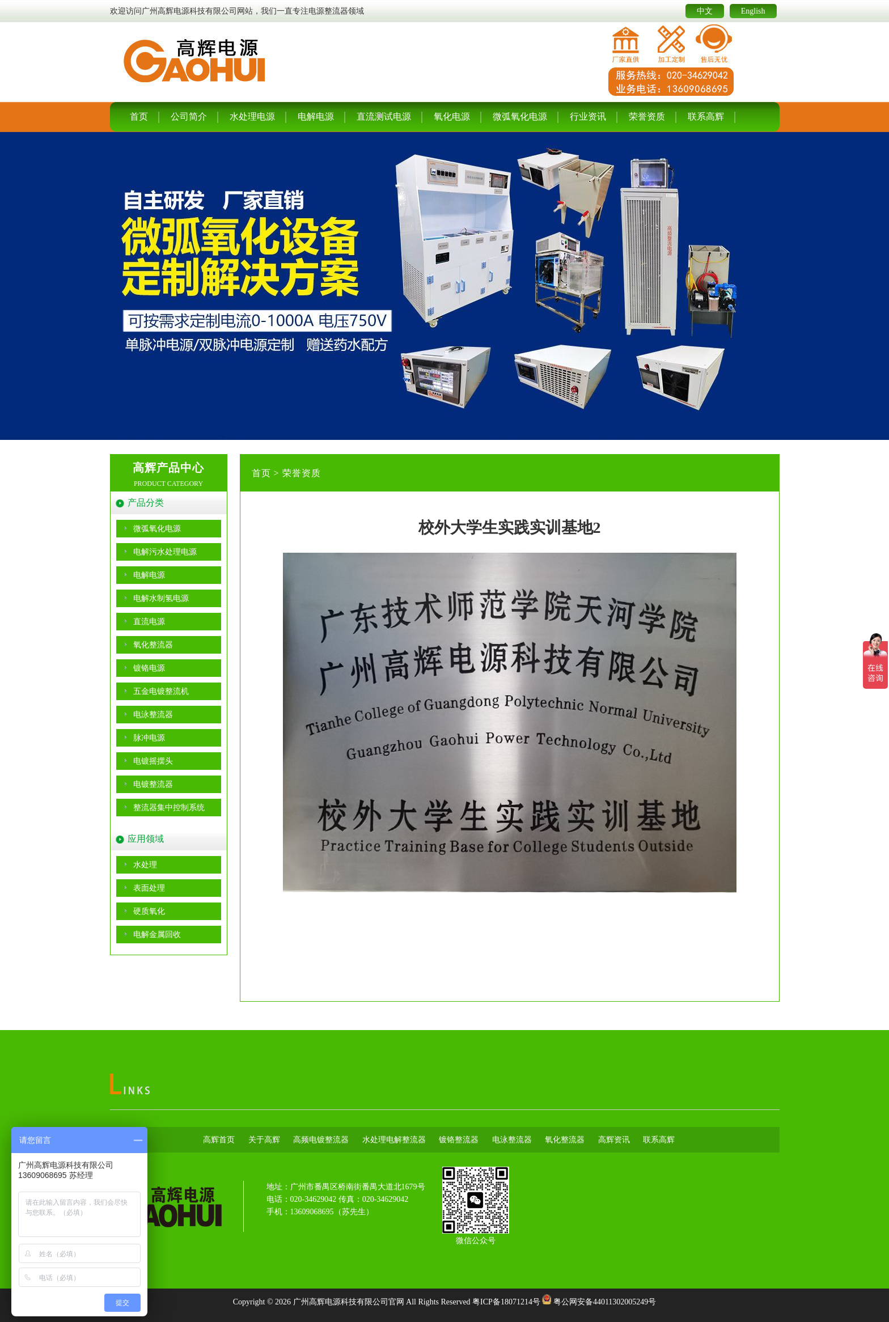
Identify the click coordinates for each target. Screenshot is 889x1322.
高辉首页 (219, 1139)
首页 (139, 116)
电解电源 (316, 116)
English (753, 11)
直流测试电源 (384, 116)
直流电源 (149, 621)
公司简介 (189, 116)
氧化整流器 (153, 645)
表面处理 (149, 888)
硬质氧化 (149, 911)
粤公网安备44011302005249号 (604, 1302)
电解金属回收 (157, 934)
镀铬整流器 (459, 1139)
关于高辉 (264, 1139)
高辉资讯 (614, 1139)
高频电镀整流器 (321, 1139)
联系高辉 (706, 116)
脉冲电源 (149, 738)
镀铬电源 (149, 668)
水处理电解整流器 (394, 1139)
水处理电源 (252, 116)
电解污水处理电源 (165, 552)
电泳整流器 (153, 714)
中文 (705, 11)
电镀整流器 (153, 784)
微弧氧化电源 (520, 116)
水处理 (145, 865)
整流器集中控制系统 (169, 807)
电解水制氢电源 (161, 598)
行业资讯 (588, 116)
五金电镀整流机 (161, 691)
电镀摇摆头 (153, 761)
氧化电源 (452, 116)
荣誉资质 (647, 116)
